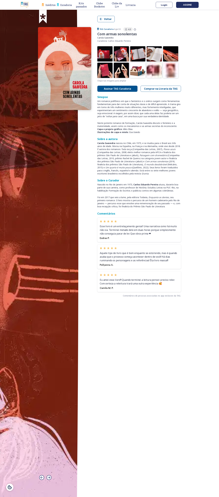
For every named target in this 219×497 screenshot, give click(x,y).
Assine (187, 5)
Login (164, 5)
